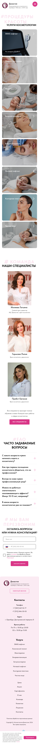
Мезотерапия (11, 89)
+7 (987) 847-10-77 (19, 608)
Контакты (19, 712)
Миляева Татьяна (19, 307)
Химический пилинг (13, 61)
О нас (19, 695)
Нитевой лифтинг (12, 171)
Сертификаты (19, 691)
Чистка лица (10, 226)
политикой (18, 741)
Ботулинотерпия (20, 662)
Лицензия (19, 708)
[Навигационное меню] (35, 4)
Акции (19, 687)
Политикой (10, 558)
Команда (19, 699)
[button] (19, 591)
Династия (13, 4)
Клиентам (19, 703)
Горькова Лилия (19, 354)
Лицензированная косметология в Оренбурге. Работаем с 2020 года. (18, 6)
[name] (19, 539)
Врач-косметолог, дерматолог (19, 402)
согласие (14, 554)
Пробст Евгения (19, 398)
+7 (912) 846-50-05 (19, 611)
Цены (19, 682)
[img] (19, 379)
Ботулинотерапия (12, 143)
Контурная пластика (14, 198)
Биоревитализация (13, 116)
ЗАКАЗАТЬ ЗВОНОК (19, 563)
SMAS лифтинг (11, 34)
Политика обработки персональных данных (19, 718)
